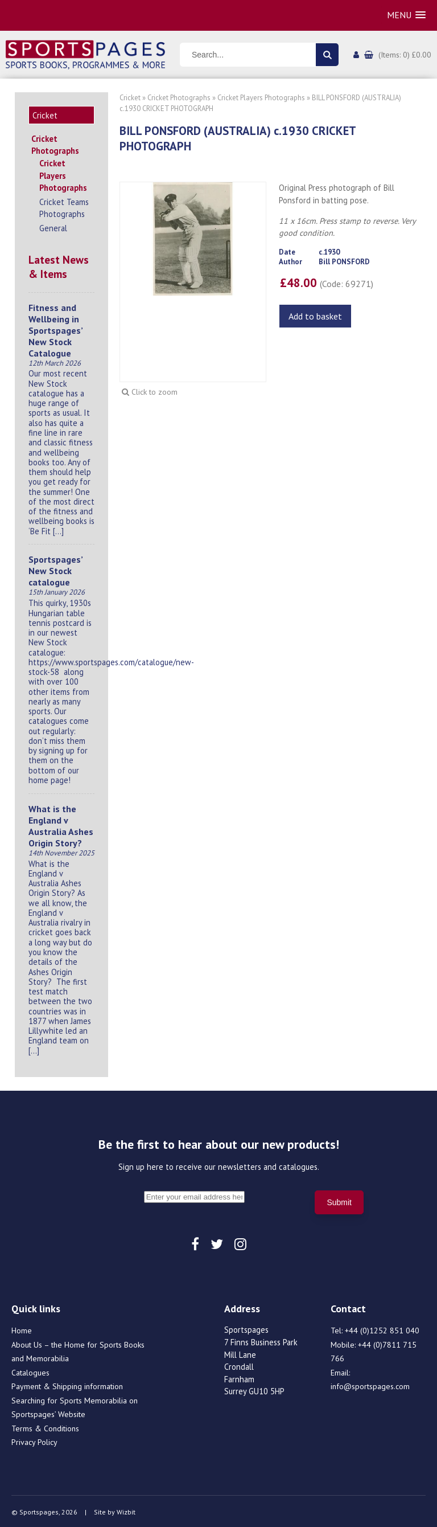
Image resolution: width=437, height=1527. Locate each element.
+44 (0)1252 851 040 (382, 1329)
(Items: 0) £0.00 (404, 55)
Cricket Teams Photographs (64, 206)
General (53, 226)
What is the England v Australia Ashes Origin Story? (60, 824)
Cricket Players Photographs (63, 173)
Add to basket (315, 316)
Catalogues (30, 1371)
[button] (406, 15)
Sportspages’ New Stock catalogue (55, 569)
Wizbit (126, 1510)
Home (21, 1329)
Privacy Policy (34, 1440)
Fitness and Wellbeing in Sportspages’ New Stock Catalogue (55, 328)
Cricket (130, 98)
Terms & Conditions (45, 1427)
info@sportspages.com (370, 1384)
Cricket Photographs (55, 143)
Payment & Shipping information (67, 1384)
